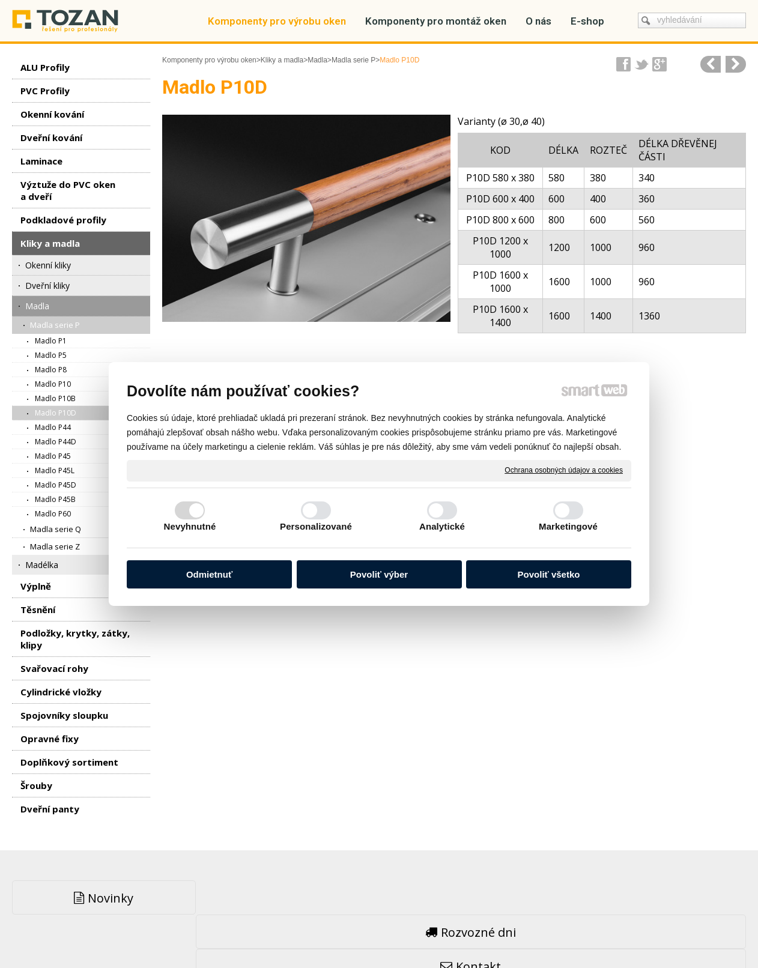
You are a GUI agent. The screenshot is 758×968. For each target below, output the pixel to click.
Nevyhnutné (190, 526)
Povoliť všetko (549, 574)
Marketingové (568, 526)
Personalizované (316, 526)
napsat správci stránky (350, 932)
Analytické (442, 526)
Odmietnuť (209, 574)
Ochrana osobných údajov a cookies (564, 470)
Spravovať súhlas (561, 932)
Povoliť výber (379, 574)
